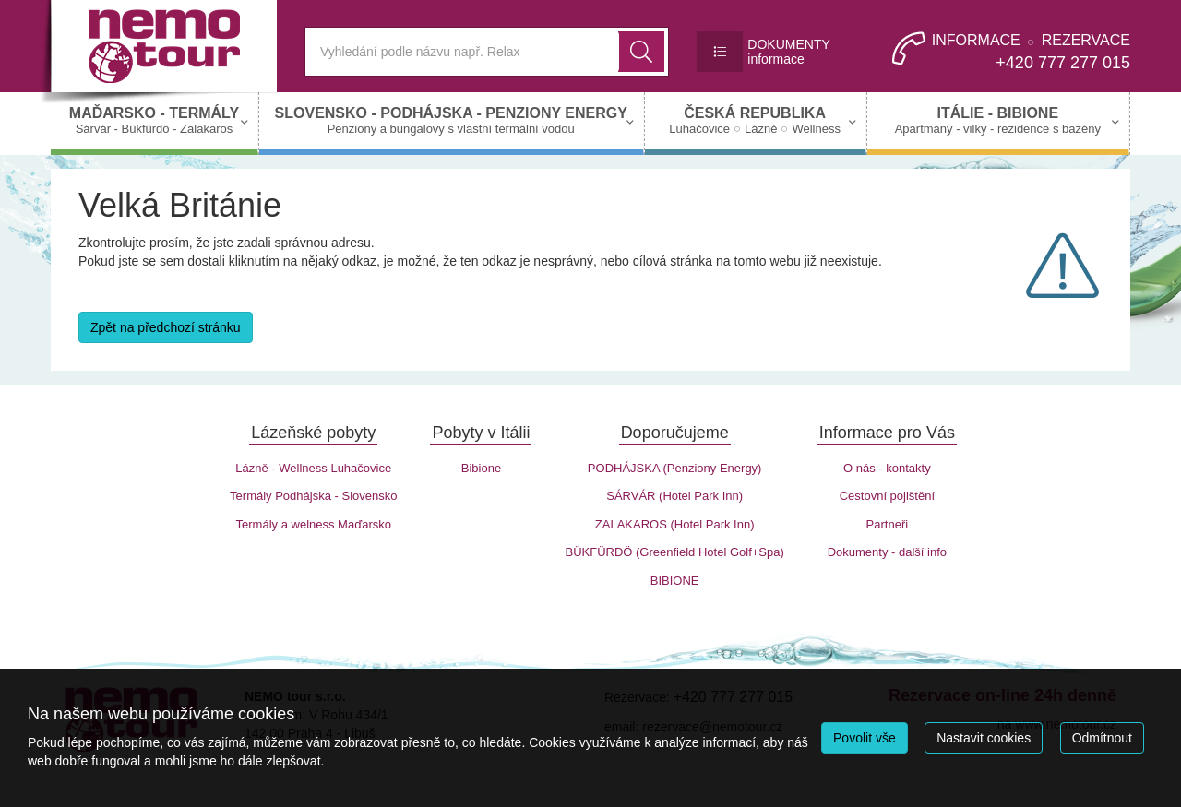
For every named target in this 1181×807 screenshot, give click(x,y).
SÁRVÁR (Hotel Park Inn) (674, 496)
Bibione (481, 468)
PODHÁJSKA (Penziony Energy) (675, 468)
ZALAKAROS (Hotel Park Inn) (675, 524)
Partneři (887, 524)
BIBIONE (674, 580)
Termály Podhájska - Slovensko (313, 496)
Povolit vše (864, 737)
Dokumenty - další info (887, 552)
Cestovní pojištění (887, 496)
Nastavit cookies (983, 737)
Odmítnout (1102, 737)
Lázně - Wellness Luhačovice (313, 468)
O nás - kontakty (887, 468)
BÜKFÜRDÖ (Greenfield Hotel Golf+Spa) (674, 552)
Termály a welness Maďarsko (313, 524)
